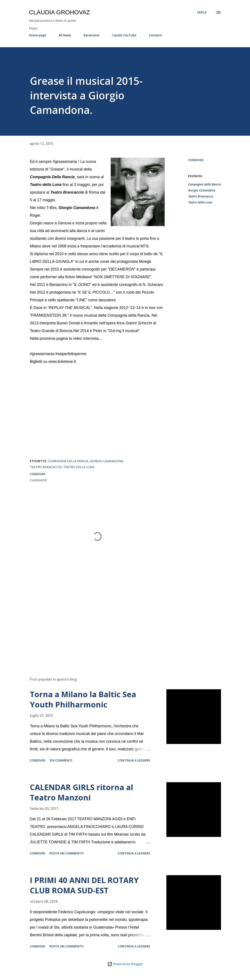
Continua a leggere (134, 760)
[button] (161, 443)
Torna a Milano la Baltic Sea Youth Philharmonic (83, 699)
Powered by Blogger (125, 964)
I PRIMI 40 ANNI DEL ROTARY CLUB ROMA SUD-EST (84, 885)
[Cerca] (201, 12)
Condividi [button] (195, 160)
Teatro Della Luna (200, 202)
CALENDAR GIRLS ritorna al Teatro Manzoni (81, 792)
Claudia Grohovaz (59, 12)
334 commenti (60, 760)
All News (65, 35)
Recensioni (91, 35)
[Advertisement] (97, 624)
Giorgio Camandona (201, 190)
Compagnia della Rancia (204, 184)
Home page (37, 35)
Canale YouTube (124, 35)
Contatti (155, 35)
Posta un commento (66, 853)
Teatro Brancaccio (200, 196)
